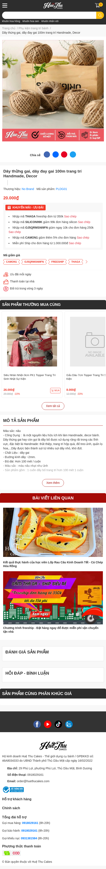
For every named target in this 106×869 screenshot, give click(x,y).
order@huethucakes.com (33, 781)
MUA (55, 390)
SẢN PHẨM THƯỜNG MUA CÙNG (31, 305)
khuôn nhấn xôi (50, 21)
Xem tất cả (53, 406)
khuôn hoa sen (30, 21)
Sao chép (70, 216)
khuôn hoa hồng (11, 21)
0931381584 (29, 838)
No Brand (28, 189)
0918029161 (35, 774)
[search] (100, 15)
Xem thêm (53, 482)
